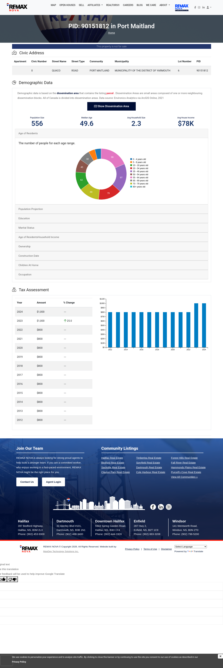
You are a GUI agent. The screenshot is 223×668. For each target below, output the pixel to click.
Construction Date (29, 255)
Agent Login (53, 481)
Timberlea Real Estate (148, 457)
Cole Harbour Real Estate (150, 472)
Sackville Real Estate (113, 467)
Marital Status (26, 227)
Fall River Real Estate (183, 462)
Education (24, 218)
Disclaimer (166, 549)
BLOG (140, 5)
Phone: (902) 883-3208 (147, 534)
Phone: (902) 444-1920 (108, 534)
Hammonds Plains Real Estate (188, 467)
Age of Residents (28, 133)
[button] (95, 5)
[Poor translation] (12, 579)
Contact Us (27, 481)
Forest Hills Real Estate (184, 457)
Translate (195, 551)
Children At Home (28, 265)
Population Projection (31, 209)
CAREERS (128, 5)
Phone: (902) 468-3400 (70, 534)
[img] (220, 656)
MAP (53, 5)
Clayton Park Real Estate (115, 472)
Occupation (25, 274)
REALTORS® (113, 5)
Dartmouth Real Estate (149, 467)
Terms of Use (150, 549)
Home (111, 33)
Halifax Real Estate (112, 457)
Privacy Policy (19, 662)
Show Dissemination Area (111, 106)
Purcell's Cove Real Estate (186, 472)
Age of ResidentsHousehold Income (39, 237)
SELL (81, 5)
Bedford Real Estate (112, 462)
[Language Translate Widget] (191, 546)
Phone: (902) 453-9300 (31, 534)
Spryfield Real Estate (148, 462)
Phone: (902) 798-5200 (185, 534)
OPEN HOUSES (68, 5)
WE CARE (151, 5)
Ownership (25, 246)
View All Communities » (184, 476)
